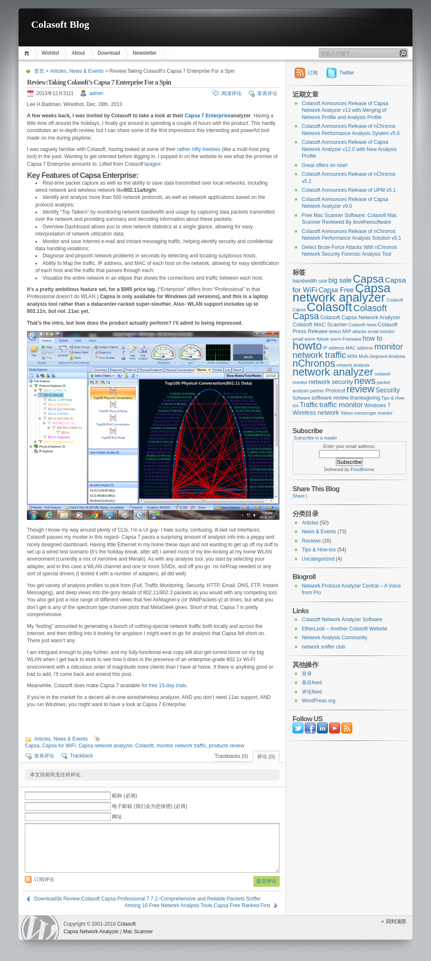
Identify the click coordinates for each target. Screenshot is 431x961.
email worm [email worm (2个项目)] (304, 339)
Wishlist (50, 53)
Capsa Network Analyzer (91, 932)
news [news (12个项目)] (365, 381)
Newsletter (145, 53)
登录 (307, 674)
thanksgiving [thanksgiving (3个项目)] (365, 397)
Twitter (346, 73)
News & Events (86, 71)
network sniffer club (323, 647)
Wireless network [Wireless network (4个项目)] (316, 412)
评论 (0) (266, 757)
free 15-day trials (167, 685)
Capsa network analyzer (105, 746)
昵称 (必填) (124, 796)
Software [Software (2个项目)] (301, 397)
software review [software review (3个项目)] (330, 397)
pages (154, 164)
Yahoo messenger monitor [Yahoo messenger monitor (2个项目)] (367, 413)
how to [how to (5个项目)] (373, 338)
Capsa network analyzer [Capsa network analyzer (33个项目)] (342, 292)
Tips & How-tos (319, 550)
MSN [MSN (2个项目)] (352, 356)
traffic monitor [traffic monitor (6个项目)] (341, 404)
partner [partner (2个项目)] (317, 390)
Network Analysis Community (334, 638)
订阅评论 (44, 879)
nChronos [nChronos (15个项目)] (314, 363)
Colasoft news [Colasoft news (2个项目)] (363, 324)
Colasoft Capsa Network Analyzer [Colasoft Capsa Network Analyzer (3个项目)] (360, 317)
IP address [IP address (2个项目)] (334, 347)
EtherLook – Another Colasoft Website (344, 629)
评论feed (312, 692)
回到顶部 (396, 921)
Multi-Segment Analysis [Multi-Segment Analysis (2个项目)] (382, 356)
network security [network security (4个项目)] (331, 382)
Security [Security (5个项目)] (388, 390)
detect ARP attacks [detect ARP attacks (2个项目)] (348, 331)
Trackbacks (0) (231, 756)
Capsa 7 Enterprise (208, 116)
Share (299, 495)
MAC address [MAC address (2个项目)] (359, 347)
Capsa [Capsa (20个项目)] (368, 279)
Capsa (32, 746)
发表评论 (267, 93)
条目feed (312, 683)
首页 (28, 53)
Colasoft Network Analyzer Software (342, 619)
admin (96, 93)
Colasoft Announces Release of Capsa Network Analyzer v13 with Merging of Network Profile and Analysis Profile (345, 110)
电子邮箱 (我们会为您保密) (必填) (149, 806)
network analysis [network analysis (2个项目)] (353, 365)
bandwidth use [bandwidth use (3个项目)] (310, 281)
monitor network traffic (181, 746)
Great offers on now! (325, 165)
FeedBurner (363, 469)
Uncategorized (318, 559)
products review (226, 746)
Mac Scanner (138, 932)
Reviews (311, 541)
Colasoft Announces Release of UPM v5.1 (349, 190)
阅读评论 (231, 93)
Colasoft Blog (60, 24)
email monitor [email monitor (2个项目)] (381, 331)
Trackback (81, 756)
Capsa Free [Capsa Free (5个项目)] (336, 290)
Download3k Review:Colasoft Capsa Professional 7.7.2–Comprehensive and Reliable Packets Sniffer (147, 899)
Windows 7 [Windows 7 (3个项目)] (377, 405)
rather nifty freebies (199, 149)
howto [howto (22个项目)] (307, 345)
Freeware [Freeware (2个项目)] (352, 339)
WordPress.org (318, 701)
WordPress (40, 928)
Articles (58, 71)
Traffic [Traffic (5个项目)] (309, 404)
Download (109, 53)
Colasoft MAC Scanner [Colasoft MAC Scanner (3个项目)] (320, 324)
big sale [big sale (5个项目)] (339, 280)
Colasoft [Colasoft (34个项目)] (329, 307)
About (78, 53)
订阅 (313, 73)
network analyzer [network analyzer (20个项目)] (333, 372)
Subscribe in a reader (315, 437)
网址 (117, 817)
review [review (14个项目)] (360, 389)
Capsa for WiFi (58, 746)
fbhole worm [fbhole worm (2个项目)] (329, 339)
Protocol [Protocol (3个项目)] (335, 390)
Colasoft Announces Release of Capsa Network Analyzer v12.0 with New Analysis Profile (349, 149)
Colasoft (144, 746)
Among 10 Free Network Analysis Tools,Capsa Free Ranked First (197, 905)
